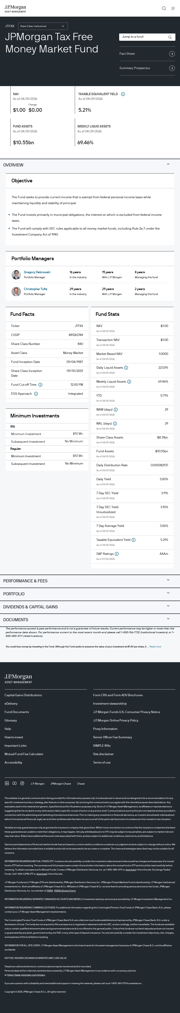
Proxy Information (105, 728)
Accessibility (13, 762)
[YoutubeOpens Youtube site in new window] (14, 784)
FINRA (50, 891)
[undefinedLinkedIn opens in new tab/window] (7, 784)
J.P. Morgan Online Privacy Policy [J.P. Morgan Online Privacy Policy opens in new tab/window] (115, 720)
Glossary (11, 720)
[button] (170, 37)
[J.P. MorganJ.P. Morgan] (37, 783)
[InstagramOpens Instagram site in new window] (22, 784)
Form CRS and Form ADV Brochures (118, 695)
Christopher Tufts (35, 289)
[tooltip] (122, 94)
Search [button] (162, 7)
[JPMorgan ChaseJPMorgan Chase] (60, 783)
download (130, 870)
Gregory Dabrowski (37, 272)
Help (8, 728)
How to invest (14, 737)
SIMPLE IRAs (102, 745)
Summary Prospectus (147, 68)
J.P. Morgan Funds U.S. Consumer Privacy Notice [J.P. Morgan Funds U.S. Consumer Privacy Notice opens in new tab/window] (126, 712)
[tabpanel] (90, 374)
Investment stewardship (110, 703)
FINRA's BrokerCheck (65, 891)
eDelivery (11, 703)
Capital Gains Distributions (23, 695)
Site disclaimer (103, 754)
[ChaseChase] (81, 783)
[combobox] (43, 26)
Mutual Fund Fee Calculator (24, 754)
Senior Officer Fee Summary (112, 737)
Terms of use (102, 762)
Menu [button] (172, 8)
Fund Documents (17, 712)
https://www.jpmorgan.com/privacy (26, 975)
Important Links (16, 745)
